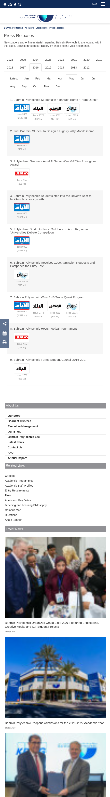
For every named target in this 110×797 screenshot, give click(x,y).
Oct (35, 86)
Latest (14, 78)
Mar (49, 78)
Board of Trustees (19, 421)
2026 (10, 59)
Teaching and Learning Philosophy (26, 505)
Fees (8, 495)
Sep (24, 86)
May (71, 78)
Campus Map (13, 510)
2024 (35, 59)
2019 (99, 59)
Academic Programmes (19, 480)
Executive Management (23, 426)
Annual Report (17, 458)
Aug (12, 86)
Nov (46, 86)
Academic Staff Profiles (19, 485)
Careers (10, 475)
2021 (74, 59)
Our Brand (14, 431)
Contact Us (15, 447)
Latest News (16, 442)
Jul (93, 78)
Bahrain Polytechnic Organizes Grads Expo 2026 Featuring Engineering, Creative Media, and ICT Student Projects (52, 624)
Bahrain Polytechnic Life (24, 436)
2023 (48, 59)
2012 (86, 67)
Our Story (14, 415)
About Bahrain (13, 519)
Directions (11, 515)
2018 (10, 67)
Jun (83, 78)
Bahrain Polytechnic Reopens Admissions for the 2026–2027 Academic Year (54, 723)
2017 (23, 67)
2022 (61, 59)
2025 (23, 59)
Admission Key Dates (18, 500)
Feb (37, 78)
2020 (86, 59)
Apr (60, 78)
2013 (74, 67)
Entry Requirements (17, 490)
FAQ (10, 452)
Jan (26, 78)
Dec (58, 86)
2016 (35, 67)
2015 (48, 67)
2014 (61, 67)
